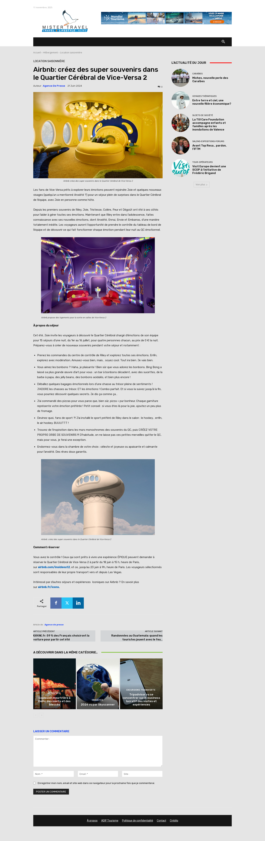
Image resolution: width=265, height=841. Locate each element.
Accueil (37, 52)
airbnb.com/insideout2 (54, 567)
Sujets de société (202, 115)
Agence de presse (54, 86)
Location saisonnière (71, 52)
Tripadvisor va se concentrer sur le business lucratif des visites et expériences (141, 700)
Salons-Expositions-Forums (208, 141)
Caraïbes (197, 74)
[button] (223, 41)
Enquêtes (97, 700)
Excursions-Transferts (141, 690)
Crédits (174, 820)
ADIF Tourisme (109, 820)
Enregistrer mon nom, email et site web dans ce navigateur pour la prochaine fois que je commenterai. (96, 783)
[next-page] (41, 715)
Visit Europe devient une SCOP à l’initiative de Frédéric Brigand (209, 170)
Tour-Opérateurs (202, 162)
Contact (161, 820)
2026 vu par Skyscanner (98, 705)
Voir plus (202, 184)
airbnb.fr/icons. (49, 587)
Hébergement (50, 52)
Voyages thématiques (204, 96)
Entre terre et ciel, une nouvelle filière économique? (211, 102)
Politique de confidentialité (137, 820)
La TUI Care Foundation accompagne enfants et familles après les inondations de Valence (209, 124)
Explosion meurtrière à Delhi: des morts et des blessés (54, 702)
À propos (92, 820)
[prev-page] (35, 715)
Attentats (54, 694)
